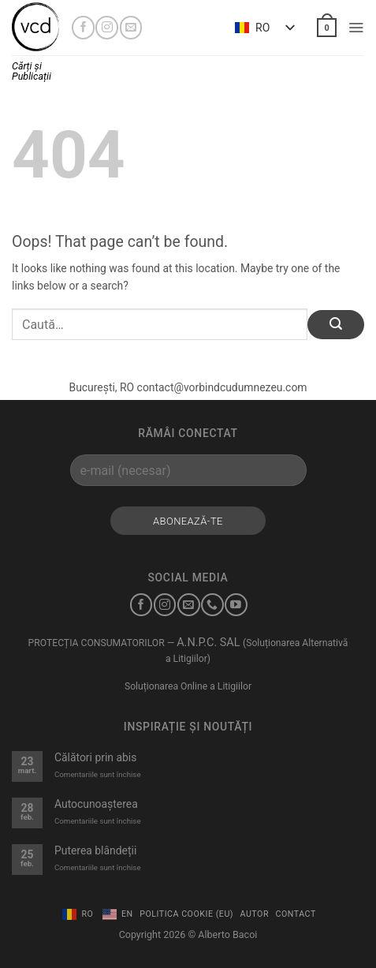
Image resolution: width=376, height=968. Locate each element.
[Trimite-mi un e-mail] (131, 27)
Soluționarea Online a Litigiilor (188, 686)
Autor (254, 914)
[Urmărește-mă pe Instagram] (106, 27)
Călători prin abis (95, 757)
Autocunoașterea (96, 804)
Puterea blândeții (95, 850)
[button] (326, 27)
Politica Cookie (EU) (186, 914)
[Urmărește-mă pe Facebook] (83, 27)
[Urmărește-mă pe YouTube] (236, 604)
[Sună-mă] (212, 604)
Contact (296, 914)
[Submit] (335, 324)
